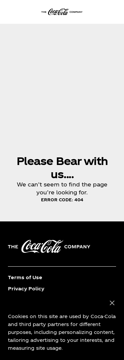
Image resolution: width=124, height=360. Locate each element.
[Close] (112, 303)
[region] (62, 325)
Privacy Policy (26, 288)
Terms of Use (25, 277)
